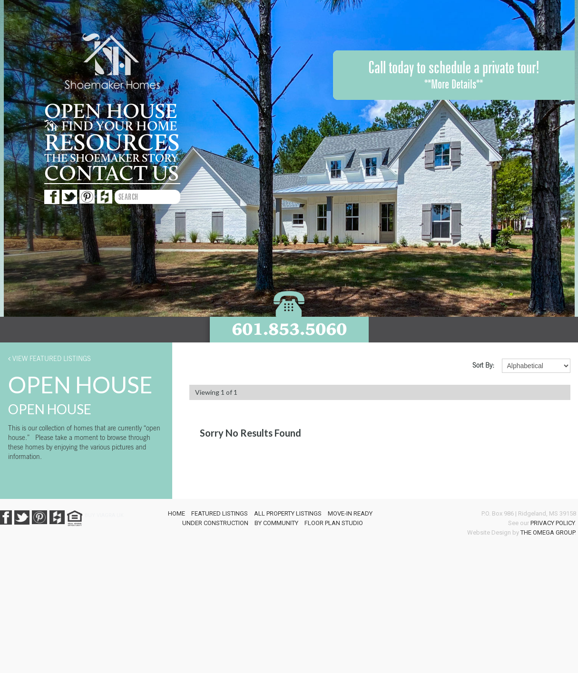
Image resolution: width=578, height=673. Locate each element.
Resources (112, 143)
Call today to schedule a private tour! (453, 75)
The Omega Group (547, 532)
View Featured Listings (49, 358)
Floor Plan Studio (333, 523)
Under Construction (215, 523)
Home (176, 513)
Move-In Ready (350, 513)
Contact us (111, 173)
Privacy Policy (552, 523)
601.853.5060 (289, 329)
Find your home (110, 126)
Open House (110, 111)
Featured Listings (219, 513)
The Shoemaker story (111, 158)
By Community (276, 523)
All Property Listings (288, 513)
